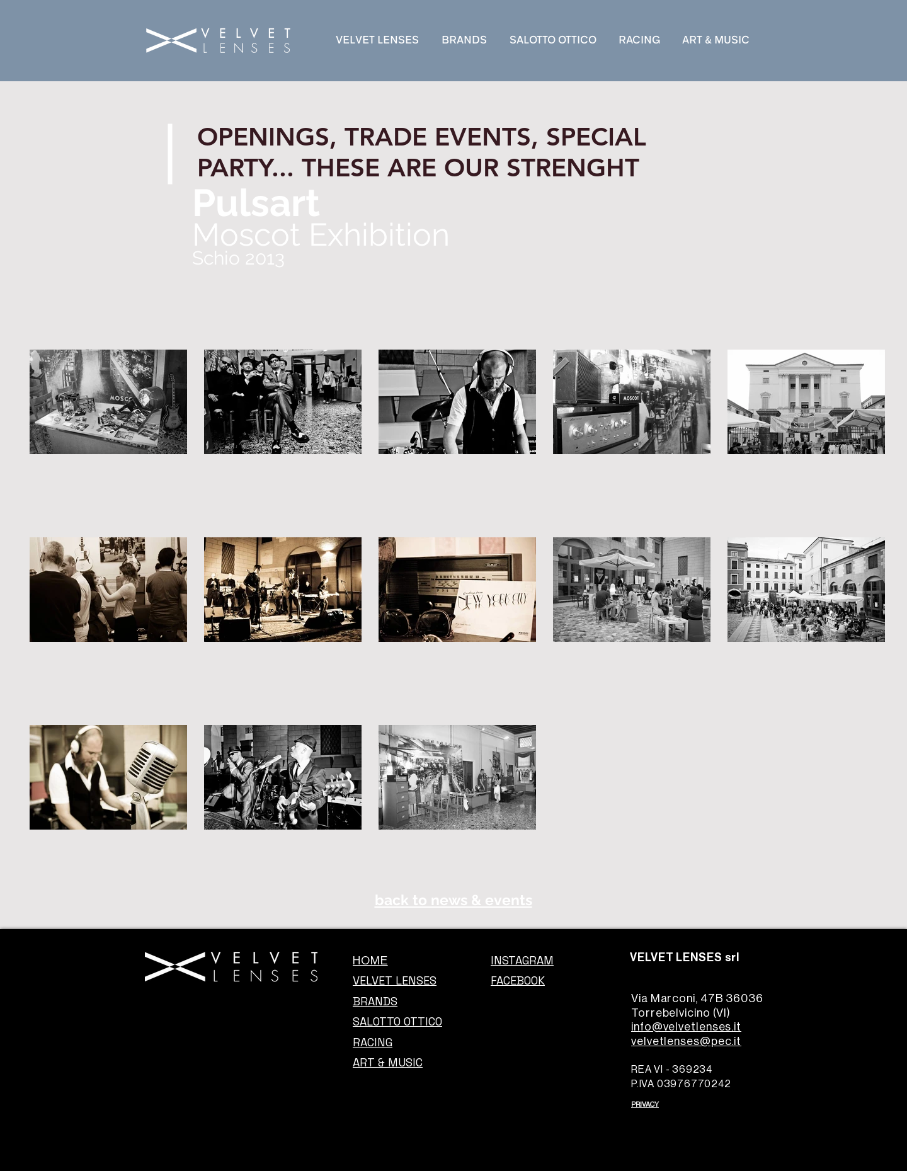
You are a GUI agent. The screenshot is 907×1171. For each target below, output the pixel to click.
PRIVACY (645, 1104)
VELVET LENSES (394, 980)
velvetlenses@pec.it (686, 1041)
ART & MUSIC (388, 1062)
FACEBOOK (518, 980)
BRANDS (375, 1001)
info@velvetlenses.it (686, 1026)
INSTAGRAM (522, 960)
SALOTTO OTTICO (397, 1021)
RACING (372, 1042)
